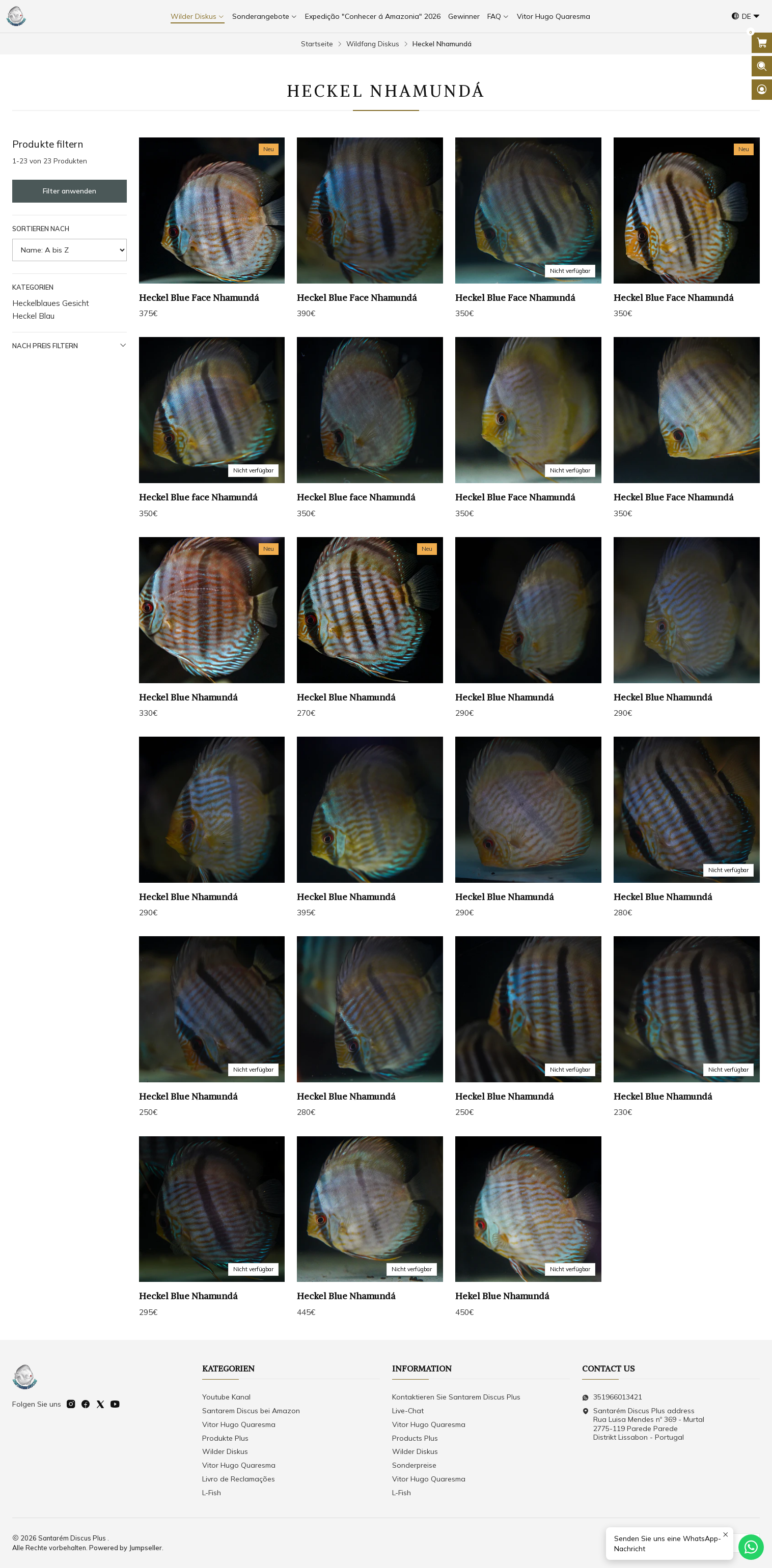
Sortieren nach (40, 229)
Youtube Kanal (226, 1397)
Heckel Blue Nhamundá (188, 732)
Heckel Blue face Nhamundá (198, 532)
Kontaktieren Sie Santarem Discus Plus (456, 1397)
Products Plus (415, 1438)
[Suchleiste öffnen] (762, 66)
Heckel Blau (33, 316)
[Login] (762, 89)
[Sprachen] (746, 16)
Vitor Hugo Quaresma (238, 1424)
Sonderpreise (414, 1465)
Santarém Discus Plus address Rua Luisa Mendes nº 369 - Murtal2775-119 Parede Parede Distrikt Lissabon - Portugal (643, 1424)
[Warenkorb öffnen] (762, 43)
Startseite (317, 43)
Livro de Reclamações (238, 1478)
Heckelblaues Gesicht (50, 303)
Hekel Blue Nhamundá (502, 1331)
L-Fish (211, 1492)
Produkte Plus (225, 1438)
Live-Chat (408, 1410)
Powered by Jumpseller (125, 1548)
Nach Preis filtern (69, 345)
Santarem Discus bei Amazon (251, 1410)
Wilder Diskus (225, 1451)
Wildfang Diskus (372, 43)
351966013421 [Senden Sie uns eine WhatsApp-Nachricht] (612, 1397)
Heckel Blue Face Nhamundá (199, 297)
